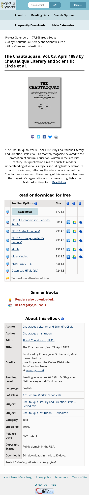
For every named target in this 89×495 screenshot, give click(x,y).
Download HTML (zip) (25, 270)
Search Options (64, 15)
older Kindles (20, 256)
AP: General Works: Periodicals (42, 395)
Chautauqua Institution (37, 333)
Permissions (61, 477)
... (57, 182)
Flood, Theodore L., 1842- (38, 340)
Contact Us (41, 484)
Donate (78, 5)
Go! (55, 5)
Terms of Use (79, 477)
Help (53, 484)
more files (28, 278)
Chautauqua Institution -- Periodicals (45, 413)
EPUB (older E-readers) (26, 231)
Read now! (25, 212)
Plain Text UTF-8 (22, 264)
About (20, 15)
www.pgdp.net (35, 370)
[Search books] (38, 5)
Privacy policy (43, 477)
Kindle (15, 249)
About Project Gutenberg (17, 477)
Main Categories (63, 25)
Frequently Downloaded (31, 25)
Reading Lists (40, 15)
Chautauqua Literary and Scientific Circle (48, 326)
